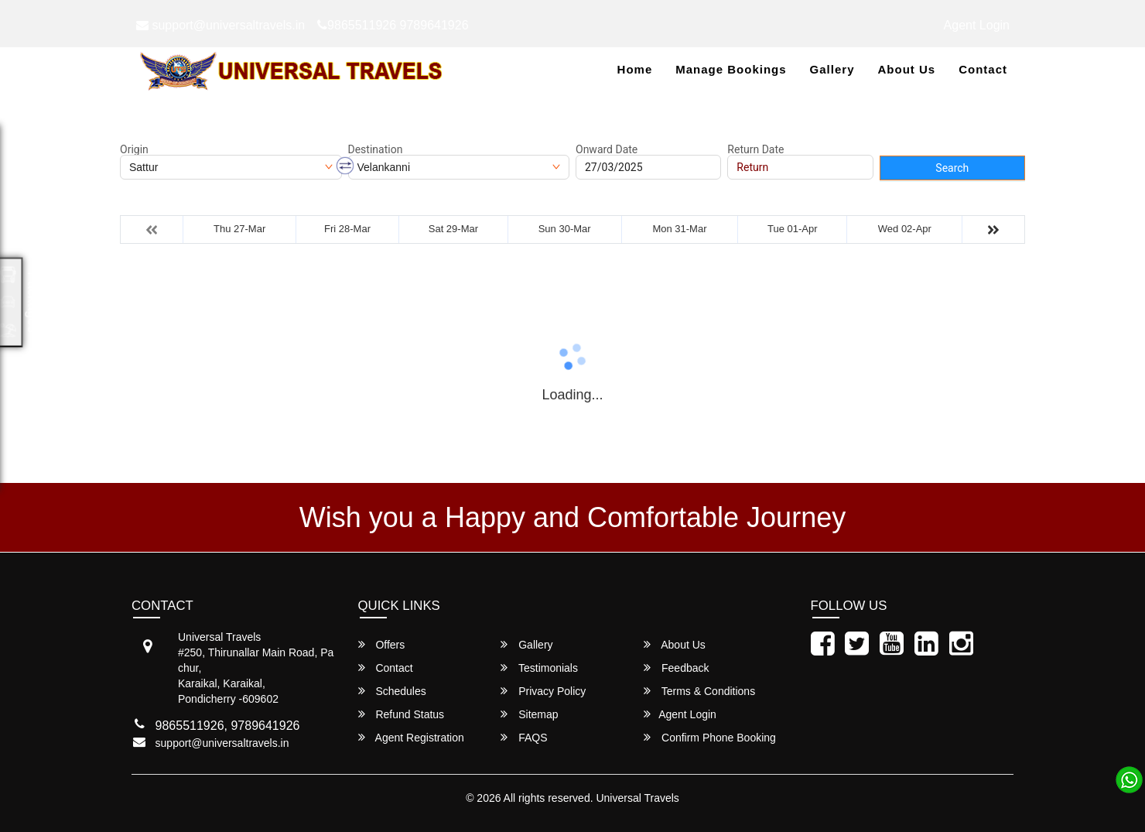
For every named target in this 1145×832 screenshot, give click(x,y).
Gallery (832, 69)
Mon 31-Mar (679, 229)
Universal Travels (637, 798)
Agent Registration (411, 737)
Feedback (676, 667)
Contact (983, 69)
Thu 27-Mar (239, 229)
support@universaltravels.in (220, 25)
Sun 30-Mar (564, 229)
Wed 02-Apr (904, 229)
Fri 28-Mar (347, 229)
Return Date (755, 149)
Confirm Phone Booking (710, 737)
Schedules (392, 690)
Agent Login (977, 25)
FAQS (524, 737)
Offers (381, 644)
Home (635, 69)
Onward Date (606, 149)
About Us (906, 69)
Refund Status (401, 714)
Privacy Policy (543, 690)
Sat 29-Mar (453, 229)
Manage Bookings (730, 69)
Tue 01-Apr (792, 229)
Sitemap (529, 714)
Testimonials (539, 667)
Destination (375, 149)
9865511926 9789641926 (392, 25)
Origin (134, 149)
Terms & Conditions (699, 690)
